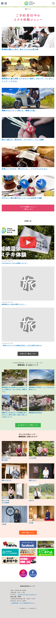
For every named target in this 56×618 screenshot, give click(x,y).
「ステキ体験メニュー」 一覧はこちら (28, 208)
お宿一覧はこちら (28, 532)
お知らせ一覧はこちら (28, 353)
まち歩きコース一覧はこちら (28, 425)
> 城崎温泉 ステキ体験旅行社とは (23, 603)
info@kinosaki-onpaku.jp (27, 594)
